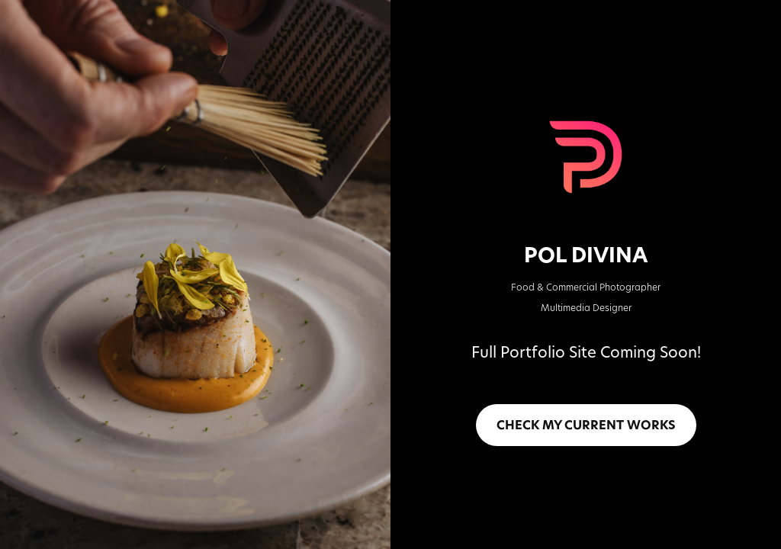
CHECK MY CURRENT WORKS (586, 424)
